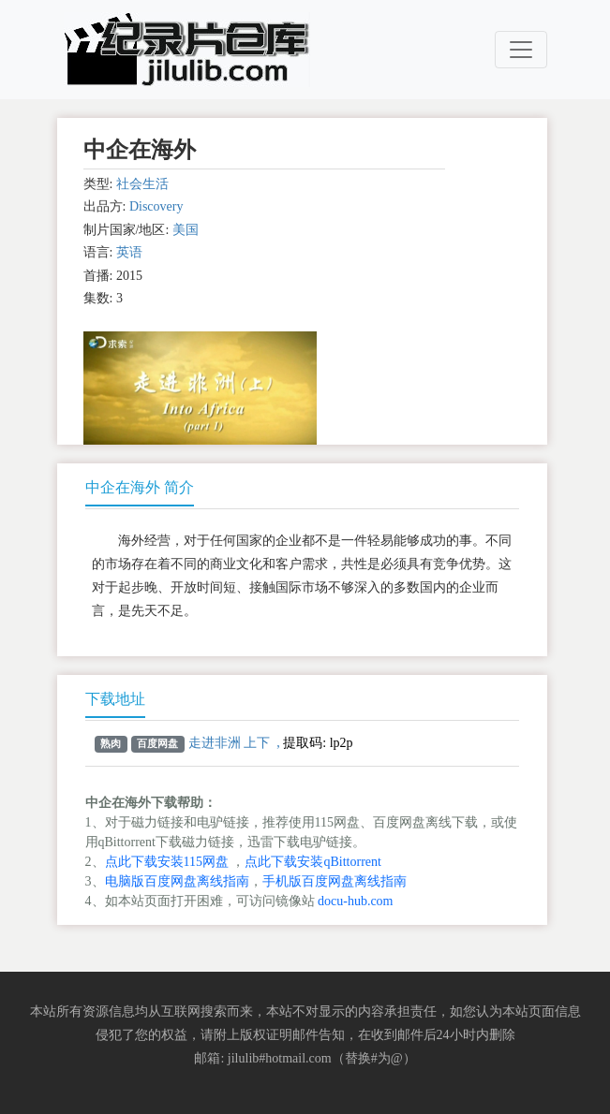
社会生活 (142, 184)
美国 (185, 230)
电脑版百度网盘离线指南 (177, 881)
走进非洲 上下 (229, 743)
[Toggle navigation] (521, 49)
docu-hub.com (355, 901)
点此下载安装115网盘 (167, 862)
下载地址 (115, 699)
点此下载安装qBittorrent (312, 862)
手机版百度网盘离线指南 (334, 881)
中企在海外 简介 (139, 487)
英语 (129, 252)
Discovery (156, 206)
